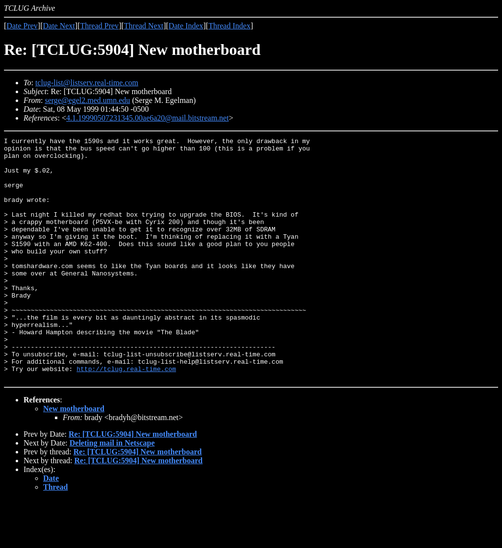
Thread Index (229, 26)
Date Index (186, 26)
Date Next (59, 26)
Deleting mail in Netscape (112, 491)
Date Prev (22, 26)
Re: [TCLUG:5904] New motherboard (133, 482)
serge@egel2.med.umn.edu (87, 100)
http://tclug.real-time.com (126, 415)
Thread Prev (99, 26)
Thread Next (143, 26)
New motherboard (73, 457)
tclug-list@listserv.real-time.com (86, 82)
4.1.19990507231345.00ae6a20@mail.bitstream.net (147, 118)
